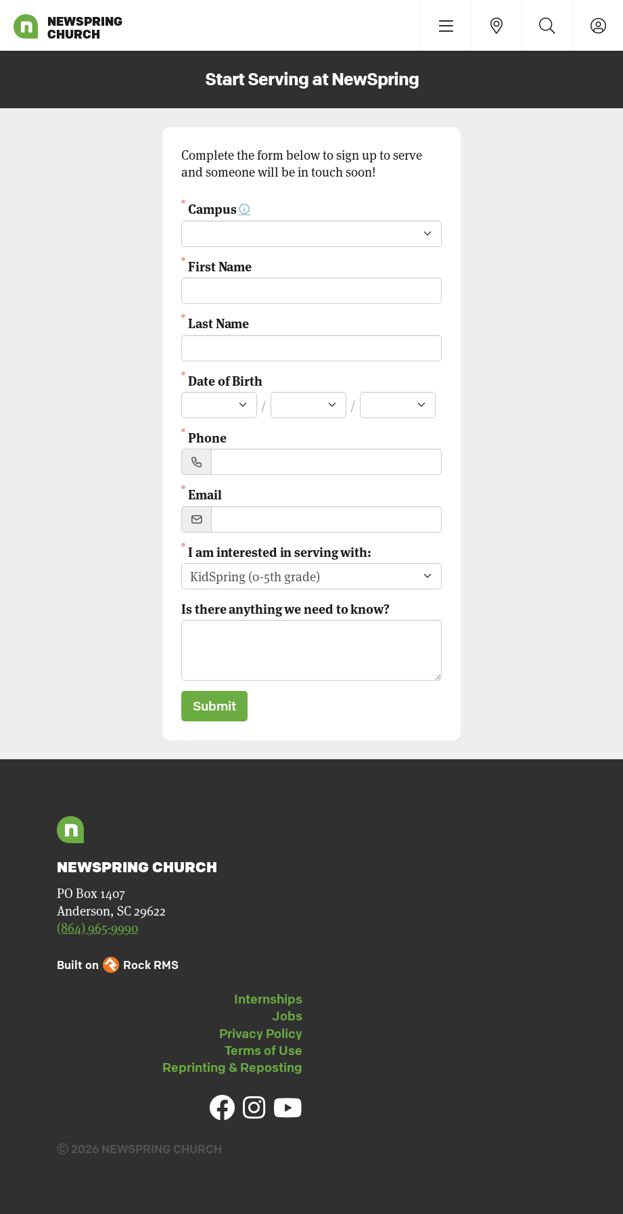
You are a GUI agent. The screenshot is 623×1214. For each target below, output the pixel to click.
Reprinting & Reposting (232, 1067)
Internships (268, 998)
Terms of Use (263, 1050)
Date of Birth (225, 380)
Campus (219, 208)
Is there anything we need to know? (285, 608)
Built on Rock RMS (118, 965)
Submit (214, 705)
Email (205, 493)
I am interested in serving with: (279, 551)
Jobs (287, 1015)
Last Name (218, 322)
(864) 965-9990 (97, 927)
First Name (220, 265)
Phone (207, 436)
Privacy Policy (260, 1033)
